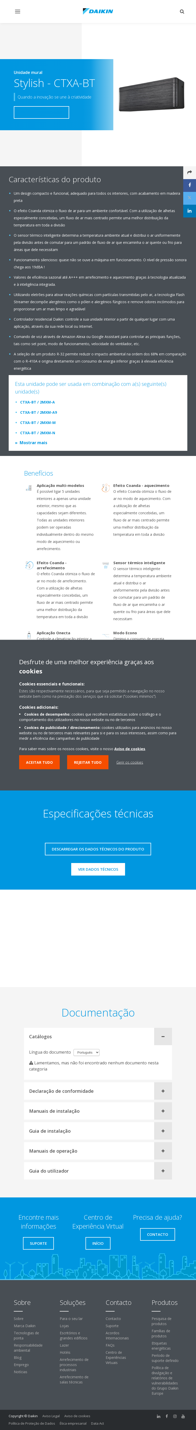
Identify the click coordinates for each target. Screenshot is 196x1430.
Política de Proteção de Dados (32, 1423)
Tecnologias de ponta (26, 1335)
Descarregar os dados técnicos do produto (98, 849)
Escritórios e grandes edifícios (74, 1335)
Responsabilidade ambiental (28, 1348)
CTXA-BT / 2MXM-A (37, 402)
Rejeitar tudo (88, 762)
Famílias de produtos (161, 1333)
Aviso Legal (51, 1416)
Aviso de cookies (77, 1416)
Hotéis (65, 1352)
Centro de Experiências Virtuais (116, 1357)
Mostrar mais (33, 442)
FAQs (110, 1345)
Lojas (64, 1325)
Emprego (21, 1364)
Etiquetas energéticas (161, 1346)
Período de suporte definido (165, 1358)
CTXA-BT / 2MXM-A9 (38, 412)
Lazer (64, 1345)
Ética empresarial (73, 1423)
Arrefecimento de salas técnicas (74, 1379)
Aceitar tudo (39, 762)
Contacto (113, 1318)
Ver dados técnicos (98, 869)
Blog (17, 1357)
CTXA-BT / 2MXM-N (37, 432)
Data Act (97, 1423)
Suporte (112, 1325)
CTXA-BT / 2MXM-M (38, 422)
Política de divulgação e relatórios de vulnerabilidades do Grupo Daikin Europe (165, 1380)
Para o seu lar (71, 1318)
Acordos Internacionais (117, 1335)
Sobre (18, 1318)
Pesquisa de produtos (162, 1321)
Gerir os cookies (129, 762)
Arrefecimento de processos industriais (74, 1364)
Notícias (20, 1371)
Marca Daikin (24, 1325)
